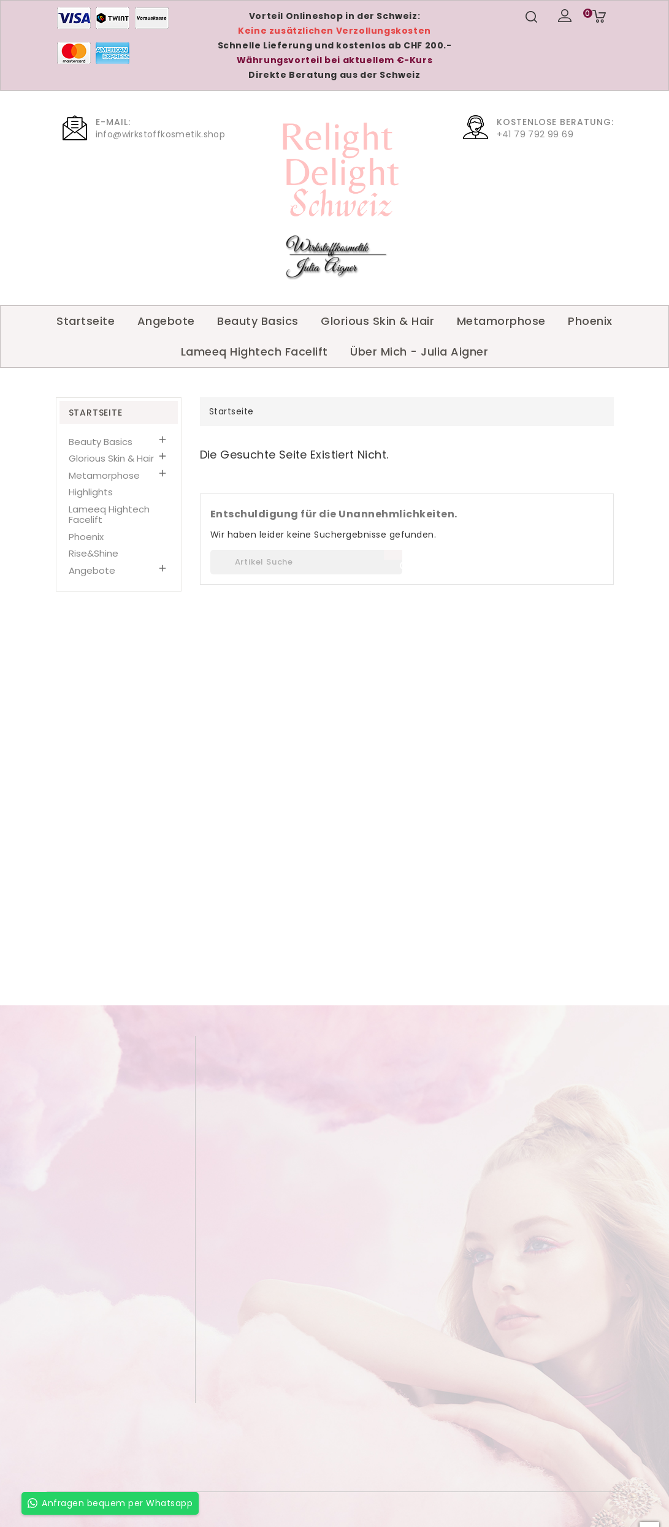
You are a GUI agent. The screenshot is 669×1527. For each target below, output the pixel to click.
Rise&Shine (93, 553)
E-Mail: (113, 122)
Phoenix (590, 321)
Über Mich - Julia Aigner (419, 351)
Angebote (166, 321)
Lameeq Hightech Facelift (254, 351)
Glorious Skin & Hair (377, 321)
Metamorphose (501, 321)
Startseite (85, 321)
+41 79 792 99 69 (535, 134)
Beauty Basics (258, 321)
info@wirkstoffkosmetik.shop (161, 134)
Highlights (91, 492)
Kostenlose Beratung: (555, 122)
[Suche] (306, 562)
